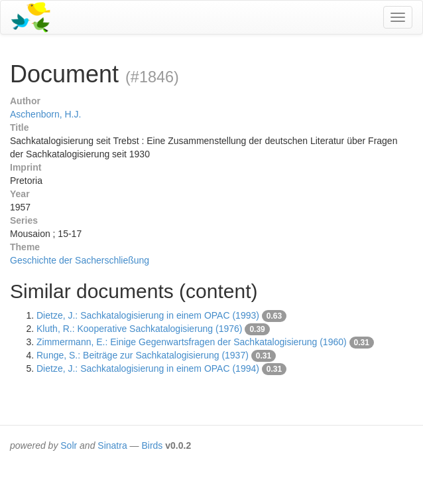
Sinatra (112, 445)
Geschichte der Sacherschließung (79, 260)
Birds (151, 445)
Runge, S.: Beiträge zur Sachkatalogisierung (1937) (142, 355)
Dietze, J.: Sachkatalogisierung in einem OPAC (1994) (147, 368)
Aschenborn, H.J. (45, 114)
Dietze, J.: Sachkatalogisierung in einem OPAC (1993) (147, 315)
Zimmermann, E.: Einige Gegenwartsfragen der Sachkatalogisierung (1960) (191, 342)
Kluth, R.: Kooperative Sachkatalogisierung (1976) (139, 328)
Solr (68, 445)
